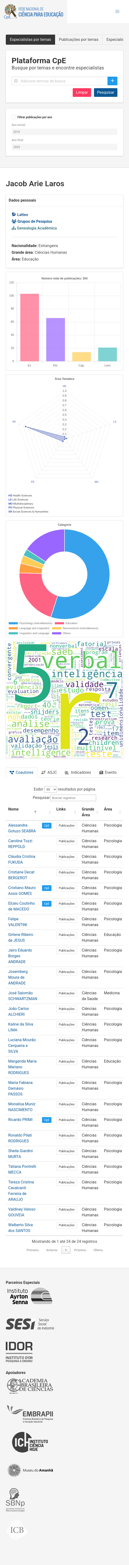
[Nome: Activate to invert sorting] (23, 812)
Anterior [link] (51, 1250)
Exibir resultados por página (64, 789)
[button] (117, 11)
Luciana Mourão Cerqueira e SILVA (22, 1046)
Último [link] (98, 1250)
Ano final (17, 140)
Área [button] (108, 809)
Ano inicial (18, 125)
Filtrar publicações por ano (34, 117)
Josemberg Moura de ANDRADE (18, 977)
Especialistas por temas (30, 39)
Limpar (82, 92)
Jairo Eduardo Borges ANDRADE (20, 956)
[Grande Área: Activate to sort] (90, 812)
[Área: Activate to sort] (112, 812)
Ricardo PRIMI (20, 1119)
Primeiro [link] (33, 1250)
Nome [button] (13, 809)
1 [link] (66, 1250)
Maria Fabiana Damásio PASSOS (20, 1088)
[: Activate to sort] (47, 812)
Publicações (66, 825)
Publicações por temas (78, 39)
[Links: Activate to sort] (66, 812)
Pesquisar (105, 92)
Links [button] (61, 809)
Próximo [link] (80, 1250)
